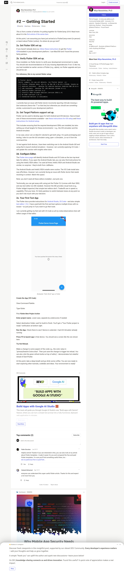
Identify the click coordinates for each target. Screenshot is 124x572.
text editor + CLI (22, 204)
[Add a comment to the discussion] (50, 442)
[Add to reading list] (6, 57)
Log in (103, 2)
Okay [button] (12, 568)
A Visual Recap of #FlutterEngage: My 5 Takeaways (104, 66)
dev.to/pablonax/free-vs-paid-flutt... (33, 460)
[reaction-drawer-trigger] (6, 43)
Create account (113, 2)
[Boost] (6, 63)
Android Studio (53, 201)
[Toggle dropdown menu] (79, 373)
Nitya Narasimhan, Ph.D (28, 10)
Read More (21, 424)
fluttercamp (36, 26)
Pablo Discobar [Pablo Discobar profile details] (26, 449)
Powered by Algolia (62, 2)
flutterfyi (20, 26)
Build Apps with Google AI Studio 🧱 (38, 406)
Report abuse (54, 484)
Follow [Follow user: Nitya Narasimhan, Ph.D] (104, 15)
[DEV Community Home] (6, 2)
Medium (45, 11)
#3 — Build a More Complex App (104, 74)
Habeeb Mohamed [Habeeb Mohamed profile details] (27, 470)
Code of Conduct (43, 484)
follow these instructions (49, 49)
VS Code (62, 201)
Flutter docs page (26, 157)
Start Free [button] (104, 144)
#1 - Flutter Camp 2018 (104, 81)
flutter (43, 26)
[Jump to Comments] (6, 50)
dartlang (27, 26)
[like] (23, 464)
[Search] (11, 2)
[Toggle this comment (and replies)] (17, 452)
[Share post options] (6, 69)
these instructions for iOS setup (61, 119)
